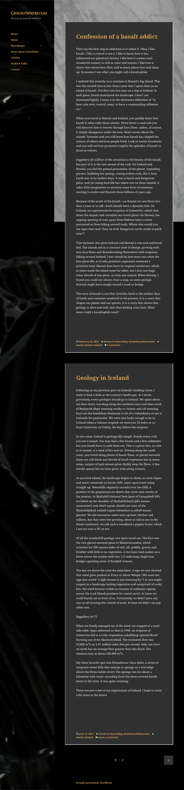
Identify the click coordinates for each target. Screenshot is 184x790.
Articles (15, 57)
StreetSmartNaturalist (142, 341)
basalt (79, 345)
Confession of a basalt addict (116, 36)
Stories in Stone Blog (116, 341)
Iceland (98, 345)
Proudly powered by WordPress (94, 782)
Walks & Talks (19, 63)
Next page (168, 760)
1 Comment (113, 345)
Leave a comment (108, 737)
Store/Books (18, 45)
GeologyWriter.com (29, 13)
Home (14, 34)
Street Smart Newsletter (25, 51)
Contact (15, 69)
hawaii (88, 345)
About (14, 39)
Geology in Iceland (102, 377)
